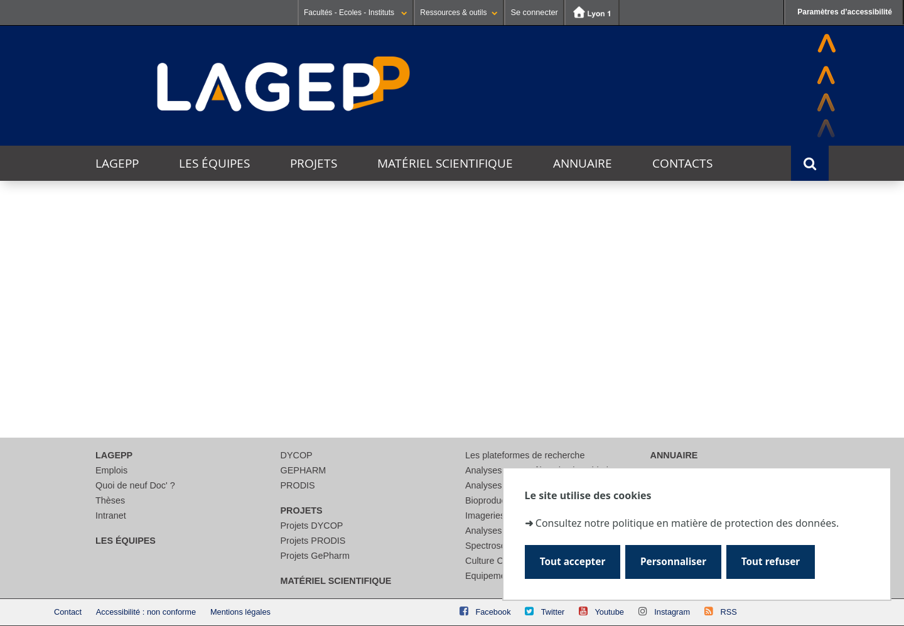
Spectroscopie (493, 546)
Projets (313, 163)
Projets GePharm (315, 556)
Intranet (110, 515)
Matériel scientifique (445, 163)
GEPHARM (303, 470)
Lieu (85, 383)
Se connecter (533, 12)
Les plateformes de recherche (524, 455)
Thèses (110, 500)
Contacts (682, 163)
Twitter (553, 612)
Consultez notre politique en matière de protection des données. (687, 524)
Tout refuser (770, 561)
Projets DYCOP (312, 526)
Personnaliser (673, 561)
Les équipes (214, 163)
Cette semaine (186, 249)
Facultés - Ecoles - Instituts (355, 12)
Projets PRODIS (313, 541)
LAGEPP (117, 163)
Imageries (485, 515)
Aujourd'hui (110, 249)
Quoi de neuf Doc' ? (135, 485)
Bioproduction (492, 500)
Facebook (492, 612)
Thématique (103, 337)
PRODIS (298, 485)
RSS (728, 612)
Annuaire (582, 163)
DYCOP (297, 455)
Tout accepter (573, 561)
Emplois (111, 470)
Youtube (609, 612)
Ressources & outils (459, 12)
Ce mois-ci (259, 249)
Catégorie (98, 360)
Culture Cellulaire (499, 561)
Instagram (672, 612)
